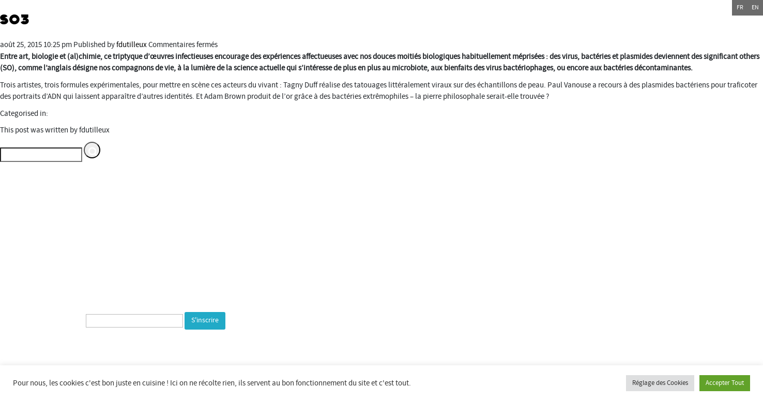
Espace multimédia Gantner (602, 279)
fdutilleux (131, 45)
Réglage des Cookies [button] (660, 383)
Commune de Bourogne (560, 255)
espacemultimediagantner (603, 290)
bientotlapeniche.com (588, 314)
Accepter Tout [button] (725, 383)
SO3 (15, 19)
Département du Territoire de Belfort (580, 221)
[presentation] (121, 352)
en (755, 7)
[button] (92, 150)
